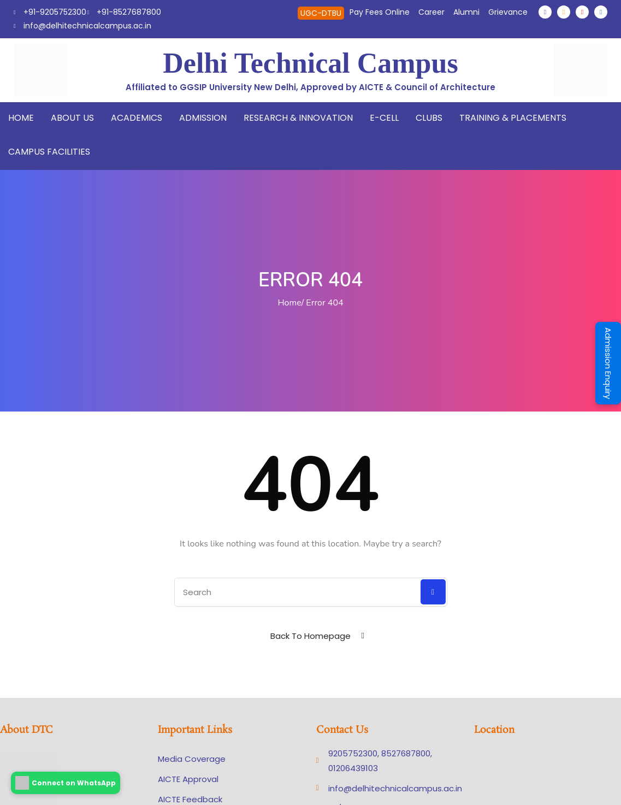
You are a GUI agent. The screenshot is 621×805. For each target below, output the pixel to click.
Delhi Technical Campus (310, 63)
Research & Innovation (298, 117)
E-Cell (384, 117)
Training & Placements (512, 117)
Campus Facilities (49, 151)
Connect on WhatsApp (65, 783)
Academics (136, 117)
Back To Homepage (310, 636)
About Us (72, 117)
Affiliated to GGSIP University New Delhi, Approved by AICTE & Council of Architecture (310, 87)
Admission (203, 117)
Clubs (429, 117)
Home (21, 117)
